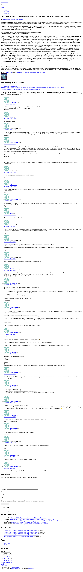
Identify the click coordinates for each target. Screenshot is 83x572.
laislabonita (13, 455)
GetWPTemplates (16, 570)
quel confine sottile (21, 72)
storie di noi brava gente (32, 72)
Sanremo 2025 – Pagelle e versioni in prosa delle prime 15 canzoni (21, 537)
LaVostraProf (13, 283)
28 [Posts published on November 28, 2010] (11, 564)
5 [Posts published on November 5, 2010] (7, 558)
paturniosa (13, 102)
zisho (11, 213)
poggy (11, 117)
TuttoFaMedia (4, 2)
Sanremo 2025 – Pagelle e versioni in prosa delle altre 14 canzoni (21, 535)
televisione (42, 72)
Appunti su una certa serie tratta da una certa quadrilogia (18, 538)
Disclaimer (7, 13)
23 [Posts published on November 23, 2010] (3, 564)
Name (2, 494)
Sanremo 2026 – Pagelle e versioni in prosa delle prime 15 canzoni (28, 519)
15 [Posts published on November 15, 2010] (1, 562)
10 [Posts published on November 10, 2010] (4, 560)
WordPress (31, 570)
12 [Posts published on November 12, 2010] (8, 560)
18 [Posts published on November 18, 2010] (6, 562)
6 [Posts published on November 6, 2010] (9, 558)
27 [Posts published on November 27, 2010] (9, 564)
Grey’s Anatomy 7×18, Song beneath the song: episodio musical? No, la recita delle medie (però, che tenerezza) (39, 522)
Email (2, 497)
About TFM (7, 11)
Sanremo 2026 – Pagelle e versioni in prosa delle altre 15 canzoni (21, 532)
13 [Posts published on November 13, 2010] (9, 560)
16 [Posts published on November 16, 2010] (3, 562)
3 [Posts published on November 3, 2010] (4, 558)
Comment (4, 491)
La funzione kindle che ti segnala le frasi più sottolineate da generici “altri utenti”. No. (32, 521)
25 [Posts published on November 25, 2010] (6, 564)
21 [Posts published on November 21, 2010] (11, 562)
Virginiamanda (14, 268)
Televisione (9, 72)
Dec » (6, 567)
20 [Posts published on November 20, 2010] (9, 562)
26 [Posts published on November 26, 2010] (8, 564)
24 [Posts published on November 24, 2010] (4, 564)
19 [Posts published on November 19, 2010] (8, 562)
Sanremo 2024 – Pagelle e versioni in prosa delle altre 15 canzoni (31, 525)
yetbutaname (13, 185)
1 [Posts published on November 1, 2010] (1, 558)
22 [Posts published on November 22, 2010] (1, 564)
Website (3, 500)
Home (5, 10)
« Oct (2, 567)
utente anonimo (14, 142)
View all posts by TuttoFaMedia (9, 86)
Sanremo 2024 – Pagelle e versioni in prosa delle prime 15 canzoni (28, 524)
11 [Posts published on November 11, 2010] (6, 560)
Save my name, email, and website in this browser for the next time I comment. (23, 503)
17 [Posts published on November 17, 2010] (4, 562)
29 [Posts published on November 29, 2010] (1, 566)
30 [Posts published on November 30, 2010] (3, 566)
